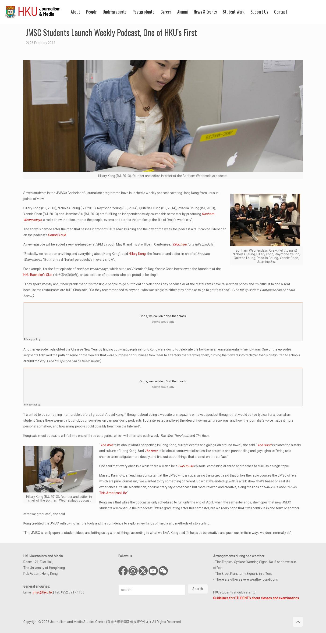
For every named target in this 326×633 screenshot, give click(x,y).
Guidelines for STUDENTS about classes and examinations (256, 598)
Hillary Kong (137, 254)
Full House (185, 466)
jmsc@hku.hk (43, 592)
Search (197, 589)
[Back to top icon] (298, 622)
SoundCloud (57, 235)
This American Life (113, 493)
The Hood (264, 445)
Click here (180, 244)
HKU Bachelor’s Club (38, 275)
